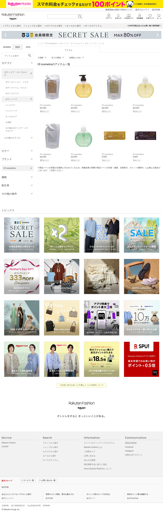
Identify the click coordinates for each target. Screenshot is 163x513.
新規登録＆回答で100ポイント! (118, 10)
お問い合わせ (89, 456)
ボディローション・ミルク (16, 82)
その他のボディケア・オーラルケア (16, 129)
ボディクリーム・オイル (16, 88)
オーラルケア (11, 116)
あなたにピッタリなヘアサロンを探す (16, 494)
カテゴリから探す (50, 451)
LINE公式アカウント (134, 455)
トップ (40, 43)
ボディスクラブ (12, 93)
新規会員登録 (131, 443)
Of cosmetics (51, 43)
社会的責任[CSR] (33, 506)
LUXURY (5, 446)
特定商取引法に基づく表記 (95, 464)
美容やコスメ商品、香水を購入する (60, 494)
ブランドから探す (50, 443)
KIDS (28, 47)
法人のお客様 (89, 460)
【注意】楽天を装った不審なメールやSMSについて (81, 385)
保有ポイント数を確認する (137, 494)
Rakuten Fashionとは (93, 447)
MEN (17, 47)
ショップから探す (50, 447)
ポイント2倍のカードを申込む (98, 494)
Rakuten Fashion (9, 443)
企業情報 (5, 506)
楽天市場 (156, 10)
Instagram (129, 451)
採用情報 (46, 506)
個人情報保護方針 (18, 506)
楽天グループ (141, 10)
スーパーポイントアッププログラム (99, 443)
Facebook (129, 447)
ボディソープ (11, 99)
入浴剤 (8, 122)
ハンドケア (10, 105)
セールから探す (49, 456)
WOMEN (7, 47)
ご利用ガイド (89, 451)
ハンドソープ (11, 111)
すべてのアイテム (50, 460)
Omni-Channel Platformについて (98, 469)
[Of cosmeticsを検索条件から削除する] (31, 168)
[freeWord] (18, 56)
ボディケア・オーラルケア (15, 73)
